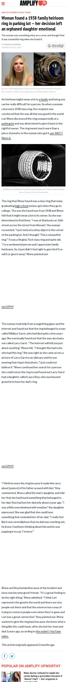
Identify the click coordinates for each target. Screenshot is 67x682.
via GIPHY (8, 306)
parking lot (8, 123)
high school (21, 205)
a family (43, 99)
